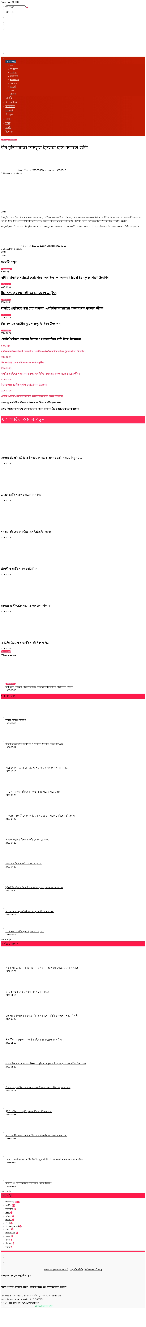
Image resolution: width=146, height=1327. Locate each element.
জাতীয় (9, 97)
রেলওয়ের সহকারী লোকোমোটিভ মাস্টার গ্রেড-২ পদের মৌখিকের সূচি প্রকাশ (40, 816)
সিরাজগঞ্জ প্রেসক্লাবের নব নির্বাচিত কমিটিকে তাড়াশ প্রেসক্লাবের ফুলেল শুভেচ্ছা (41, 968)
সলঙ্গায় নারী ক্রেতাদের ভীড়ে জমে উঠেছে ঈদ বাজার (26, 532)
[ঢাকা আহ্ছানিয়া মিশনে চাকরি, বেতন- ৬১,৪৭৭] (18, 837)
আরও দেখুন (6, 939)
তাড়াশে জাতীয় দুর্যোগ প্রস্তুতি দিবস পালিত (21, 495)
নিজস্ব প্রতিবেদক (24, 170)
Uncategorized (12, 1226)
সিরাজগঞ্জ (10, 61)
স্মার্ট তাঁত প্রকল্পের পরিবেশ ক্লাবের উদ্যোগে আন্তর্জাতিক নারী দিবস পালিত (39, 687)
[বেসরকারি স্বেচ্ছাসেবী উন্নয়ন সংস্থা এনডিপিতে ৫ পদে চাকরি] (16, 789)
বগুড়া (7, 1247)
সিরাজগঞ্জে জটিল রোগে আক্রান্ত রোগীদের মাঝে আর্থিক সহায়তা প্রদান (37, 1087)
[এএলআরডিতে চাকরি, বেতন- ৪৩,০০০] (18, 860)
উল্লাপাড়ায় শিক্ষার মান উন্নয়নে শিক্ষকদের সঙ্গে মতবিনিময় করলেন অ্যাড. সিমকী (41, 1016)
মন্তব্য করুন (6, 651)
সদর (12, 65)
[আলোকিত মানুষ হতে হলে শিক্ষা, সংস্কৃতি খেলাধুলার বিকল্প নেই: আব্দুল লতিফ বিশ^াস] (18, 1060)
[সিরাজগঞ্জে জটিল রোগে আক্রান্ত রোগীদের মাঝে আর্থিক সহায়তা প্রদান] (18, 1084)
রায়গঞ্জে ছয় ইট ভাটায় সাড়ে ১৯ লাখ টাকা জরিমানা (25, 605)
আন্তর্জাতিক (11, 102)
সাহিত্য (8, 1216)
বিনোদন (9, 114)
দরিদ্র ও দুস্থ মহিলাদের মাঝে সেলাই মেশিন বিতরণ (27, 992)
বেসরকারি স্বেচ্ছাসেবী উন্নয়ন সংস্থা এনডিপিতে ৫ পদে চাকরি (32, 792)
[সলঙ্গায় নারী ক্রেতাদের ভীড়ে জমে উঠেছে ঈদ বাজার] (23, 526)
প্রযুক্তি (8, 1229)
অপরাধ (9, 110)
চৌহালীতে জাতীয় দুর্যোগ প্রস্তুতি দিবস (19, 569)
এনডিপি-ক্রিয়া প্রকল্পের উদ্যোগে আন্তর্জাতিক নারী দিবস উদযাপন (41, 339)
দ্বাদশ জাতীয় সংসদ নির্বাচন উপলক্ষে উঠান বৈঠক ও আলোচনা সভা (36, 1135)
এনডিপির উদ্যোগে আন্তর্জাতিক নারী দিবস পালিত (25, 643)
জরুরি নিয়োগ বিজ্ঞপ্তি (15, 720)
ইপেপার (9, 131)
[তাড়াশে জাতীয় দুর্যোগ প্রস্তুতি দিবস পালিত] (23, 489)
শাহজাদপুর (14, 79)
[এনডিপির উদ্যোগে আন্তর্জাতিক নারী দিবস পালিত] (23, 637)
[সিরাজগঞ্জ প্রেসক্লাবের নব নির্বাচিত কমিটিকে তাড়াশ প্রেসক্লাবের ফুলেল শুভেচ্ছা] (18, 965)
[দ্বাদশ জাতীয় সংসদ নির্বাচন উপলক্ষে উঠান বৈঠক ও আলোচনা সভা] (18, 1132)
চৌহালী (13, 87)
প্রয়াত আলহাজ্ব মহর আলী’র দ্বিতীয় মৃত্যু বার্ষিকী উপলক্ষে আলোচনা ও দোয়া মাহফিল (44, 1159)
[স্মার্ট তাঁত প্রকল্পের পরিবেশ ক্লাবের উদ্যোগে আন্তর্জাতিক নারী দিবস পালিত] (32, 684)
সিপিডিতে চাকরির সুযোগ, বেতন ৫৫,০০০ (24, 931)
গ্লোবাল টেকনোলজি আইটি (43, 1306)
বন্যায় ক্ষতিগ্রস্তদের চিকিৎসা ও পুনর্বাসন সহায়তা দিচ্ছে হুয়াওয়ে (34, 744)
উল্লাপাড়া (14, 76)
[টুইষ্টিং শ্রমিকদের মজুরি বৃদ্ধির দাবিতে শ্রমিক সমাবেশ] (18, 1108)
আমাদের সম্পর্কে (61, 1269)
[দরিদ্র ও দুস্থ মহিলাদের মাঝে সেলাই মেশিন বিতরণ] (18, 989)
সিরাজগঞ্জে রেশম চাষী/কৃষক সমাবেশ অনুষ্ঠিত (28, 293)
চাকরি (8, 127)
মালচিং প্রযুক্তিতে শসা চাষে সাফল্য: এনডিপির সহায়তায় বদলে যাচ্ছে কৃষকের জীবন (52, 308)
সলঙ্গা (7, 1240)
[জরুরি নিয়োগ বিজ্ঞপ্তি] (18, 717)
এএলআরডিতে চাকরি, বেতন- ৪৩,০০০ (23, 863)
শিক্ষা (7, 123)
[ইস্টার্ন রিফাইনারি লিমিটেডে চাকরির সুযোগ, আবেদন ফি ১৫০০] (18, 884)
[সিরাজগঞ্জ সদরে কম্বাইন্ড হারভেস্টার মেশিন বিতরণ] (18, 1180)
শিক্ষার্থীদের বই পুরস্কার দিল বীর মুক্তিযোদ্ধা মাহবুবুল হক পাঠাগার (34, 1039)
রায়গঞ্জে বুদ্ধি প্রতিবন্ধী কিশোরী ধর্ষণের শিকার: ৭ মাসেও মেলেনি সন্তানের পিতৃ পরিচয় (41, 458)
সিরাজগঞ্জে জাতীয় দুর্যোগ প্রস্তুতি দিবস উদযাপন (30, 324)
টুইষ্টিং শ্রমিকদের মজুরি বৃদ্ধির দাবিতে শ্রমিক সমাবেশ (28, 1111)
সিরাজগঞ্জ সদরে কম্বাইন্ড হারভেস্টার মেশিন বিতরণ (28, 1183)
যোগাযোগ (48, 1269)
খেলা (8, 119)
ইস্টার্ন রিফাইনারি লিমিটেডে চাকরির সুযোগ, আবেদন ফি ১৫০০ (34, 887)
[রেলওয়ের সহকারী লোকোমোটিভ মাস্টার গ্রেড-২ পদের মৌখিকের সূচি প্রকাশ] (18, 813)
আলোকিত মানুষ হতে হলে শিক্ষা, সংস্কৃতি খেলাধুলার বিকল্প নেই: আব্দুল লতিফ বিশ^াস (45, 1063)
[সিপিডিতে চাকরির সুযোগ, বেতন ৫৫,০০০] (18, 928)
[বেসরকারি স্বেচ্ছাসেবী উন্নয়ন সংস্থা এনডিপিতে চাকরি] (16, 908)
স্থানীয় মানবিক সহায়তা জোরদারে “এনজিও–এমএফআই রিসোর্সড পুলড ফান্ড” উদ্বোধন (55, 277)
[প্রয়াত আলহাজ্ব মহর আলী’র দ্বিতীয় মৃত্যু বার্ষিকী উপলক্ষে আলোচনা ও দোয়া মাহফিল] (18, 1156)
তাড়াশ (13, 90)
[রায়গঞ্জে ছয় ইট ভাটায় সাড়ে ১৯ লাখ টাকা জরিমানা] (23, 600)
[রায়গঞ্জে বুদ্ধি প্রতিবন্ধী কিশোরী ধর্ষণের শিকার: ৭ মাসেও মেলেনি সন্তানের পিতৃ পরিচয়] (23, 452)
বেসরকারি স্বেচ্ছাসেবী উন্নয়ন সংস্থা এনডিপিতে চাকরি (29, 911)
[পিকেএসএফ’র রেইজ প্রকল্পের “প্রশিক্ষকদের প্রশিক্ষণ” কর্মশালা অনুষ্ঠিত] (18, 765)
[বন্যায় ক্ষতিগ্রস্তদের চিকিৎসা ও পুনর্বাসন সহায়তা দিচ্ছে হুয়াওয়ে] (18, 741)
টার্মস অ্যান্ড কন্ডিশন (93, 1269)
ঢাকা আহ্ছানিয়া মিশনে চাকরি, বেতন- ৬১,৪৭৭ (27, 839)
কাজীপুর (13, 72)
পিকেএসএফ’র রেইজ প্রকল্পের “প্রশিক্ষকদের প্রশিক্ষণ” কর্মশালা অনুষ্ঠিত (36, 768)
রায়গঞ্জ (13, 94)
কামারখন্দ (14, 69)
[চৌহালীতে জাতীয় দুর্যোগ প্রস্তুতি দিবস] (23, 563)
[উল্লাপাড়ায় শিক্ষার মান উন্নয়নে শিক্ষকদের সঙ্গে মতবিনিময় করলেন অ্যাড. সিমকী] (18, 1013)
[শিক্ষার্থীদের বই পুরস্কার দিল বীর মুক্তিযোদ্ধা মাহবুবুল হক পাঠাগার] (18, 1037)
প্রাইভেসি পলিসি (76, 1269)
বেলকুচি (13, 83)
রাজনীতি (10, 106)
